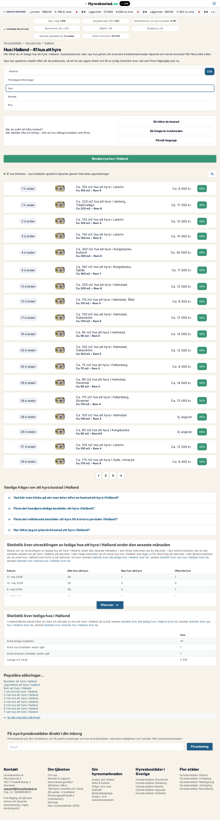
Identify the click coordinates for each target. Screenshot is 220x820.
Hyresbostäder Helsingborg (197, 782)
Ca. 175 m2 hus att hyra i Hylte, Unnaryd (105, 460)
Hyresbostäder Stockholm (152, 779)
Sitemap (53, 802)
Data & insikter (101, 782)
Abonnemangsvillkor (60, 782)
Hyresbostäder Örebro (194, 775)
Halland (49, 43)
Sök (209, 71)
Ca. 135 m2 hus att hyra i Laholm (99, 219)
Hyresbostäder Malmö (149, 786)
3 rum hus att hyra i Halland (21, 698)
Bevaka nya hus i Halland (110, 158)
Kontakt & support (59, 778)
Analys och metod (103, 779)
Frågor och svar (101, 786)
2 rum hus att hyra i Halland (21, 694)
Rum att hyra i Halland (17, 688)
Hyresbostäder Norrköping (196, 788)
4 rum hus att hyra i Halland (21, 701)
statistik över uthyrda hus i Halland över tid (43, 560)
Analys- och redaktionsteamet (103, 798)
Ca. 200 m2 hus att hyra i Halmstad (101, 284)
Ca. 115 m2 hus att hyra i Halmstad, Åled (105, 299)
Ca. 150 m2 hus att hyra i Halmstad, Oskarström (101, 348)
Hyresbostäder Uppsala (150, 789)
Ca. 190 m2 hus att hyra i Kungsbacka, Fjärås (103, 268)
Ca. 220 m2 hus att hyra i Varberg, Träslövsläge (101, 203)
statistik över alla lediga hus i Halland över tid (120, 557)
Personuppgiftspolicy (61, 795)
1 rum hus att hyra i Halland (21, 691)
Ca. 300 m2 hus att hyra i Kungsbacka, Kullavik (104, 250)
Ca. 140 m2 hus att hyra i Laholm (99, 234)
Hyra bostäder (13, 43)
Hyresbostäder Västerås (151, 793)
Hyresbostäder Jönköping (196, 785)
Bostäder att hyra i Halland (20, 681)
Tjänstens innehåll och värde (65, 788)
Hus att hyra (33, 43)
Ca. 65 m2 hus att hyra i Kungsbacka (102, 430)
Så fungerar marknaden (166, 131)
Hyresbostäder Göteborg (151, 782)
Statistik (97, 789)
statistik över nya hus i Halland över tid (184, 557)
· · (51, 12)
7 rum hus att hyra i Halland (21, 711)
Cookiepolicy (56, 798)
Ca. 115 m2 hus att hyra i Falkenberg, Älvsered (102, 398)
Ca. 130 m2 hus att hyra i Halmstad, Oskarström (101, 315)
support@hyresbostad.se (20, 788)
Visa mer (107, 605)
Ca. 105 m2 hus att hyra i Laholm (99, 187)
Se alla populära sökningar (23, 717)
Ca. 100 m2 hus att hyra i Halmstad (101, 415)
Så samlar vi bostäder (61, 792)
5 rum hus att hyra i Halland (21, 705)
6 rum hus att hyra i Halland (21, 708)
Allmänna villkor (57, 785)
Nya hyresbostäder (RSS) (64, 805)
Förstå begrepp (166, 140)
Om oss (52, 775)
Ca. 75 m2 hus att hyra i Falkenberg (101, 365)
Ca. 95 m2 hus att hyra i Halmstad (100, 332)
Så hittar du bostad (166, 121)
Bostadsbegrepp (102, 793)
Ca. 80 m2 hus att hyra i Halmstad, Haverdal (101, 381)
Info (202, 188)
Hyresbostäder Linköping (195, 778)
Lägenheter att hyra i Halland (22, 684)
